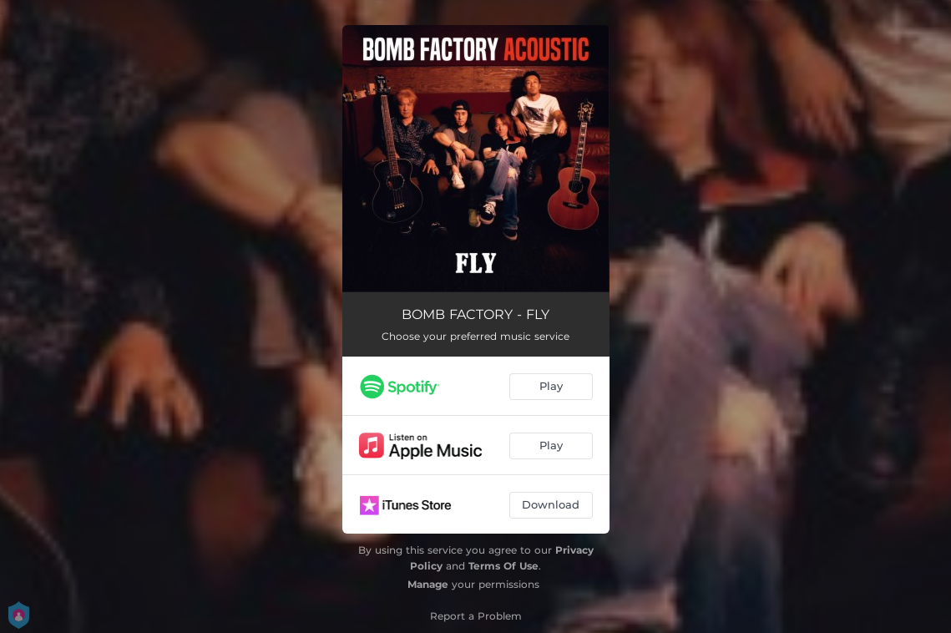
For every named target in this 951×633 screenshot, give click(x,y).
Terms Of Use (503, 566)
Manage (427, 584)
